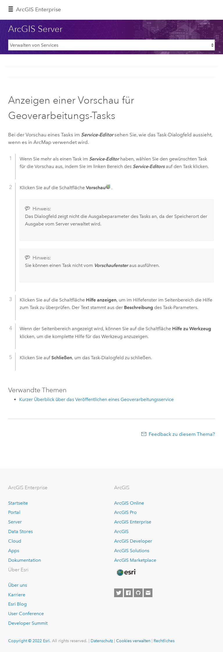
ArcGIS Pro (125, 512)
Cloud (14, 541)
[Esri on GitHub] (138, 592)
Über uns (17, 585)
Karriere (16, 594)
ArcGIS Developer (133, 541)
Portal (14, 512)
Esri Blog (17, 604)
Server (15, 522)
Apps (13, 550)
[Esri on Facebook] (128, 592)
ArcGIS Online (129, 503)
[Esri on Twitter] (118, 592)
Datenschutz (102, 640)
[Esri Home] (126, 572)
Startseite (18, 503)
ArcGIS (121, 531)
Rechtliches (164, 640)
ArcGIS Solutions (131, 550)
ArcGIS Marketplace (135, 560)
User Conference (26, 613)
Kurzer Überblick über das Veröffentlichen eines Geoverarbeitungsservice (96, 399)
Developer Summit (28, 623)
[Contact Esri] (148, 592)
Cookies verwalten (133, 640)
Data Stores (20, 531)
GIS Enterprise (38, 9)
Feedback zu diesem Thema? (182, 434)
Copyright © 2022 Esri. (29, 640)
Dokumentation (24, 560)
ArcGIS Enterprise (132, 522)
